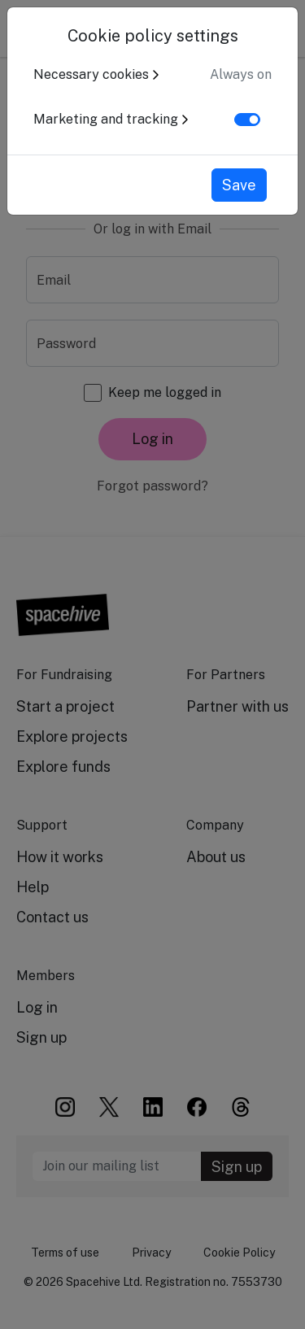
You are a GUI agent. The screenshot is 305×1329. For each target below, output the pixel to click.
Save (239, 185)
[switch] (247, 119)
